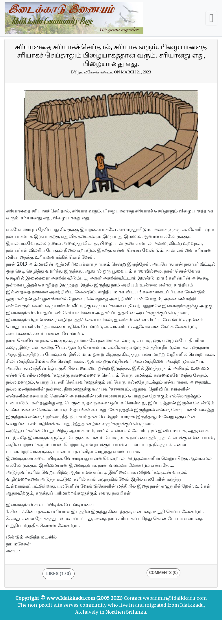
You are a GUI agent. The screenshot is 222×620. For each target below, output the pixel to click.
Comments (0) (163, 572)
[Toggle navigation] (211, 18)
